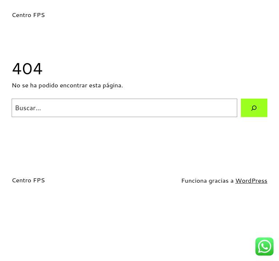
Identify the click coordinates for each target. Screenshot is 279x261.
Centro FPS (28, 14)
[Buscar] (254, 108)
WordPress (251, 180)
